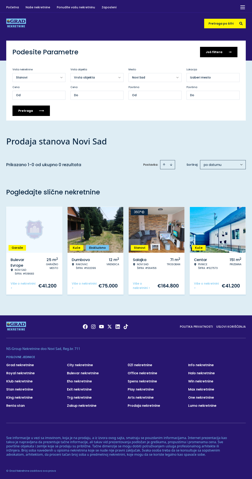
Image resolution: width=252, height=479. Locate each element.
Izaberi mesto (200, 77)
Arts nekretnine (141, 397)
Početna (12, 7)
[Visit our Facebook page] (85, 326)
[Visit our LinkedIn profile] (117, 326)
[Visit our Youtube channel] (101, 326)
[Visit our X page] (109, 326)
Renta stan (15, 405)
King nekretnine (19, 397)
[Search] (241, 23)
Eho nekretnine (79, 381)
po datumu (212, 164)
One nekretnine (201, 397)
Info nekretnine (201, 365)
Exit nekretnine (79, 389)
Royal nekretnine (20, 373)
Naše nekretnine (38, 7)
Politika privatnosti (196, 327)
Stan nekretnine (19, 389)
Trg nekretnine (79, 397)
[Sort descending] (171, 164)
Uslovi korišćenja (231, 327)
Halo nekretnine (201, 373)
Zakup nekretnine (81, 405)
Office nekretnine (142, 373)
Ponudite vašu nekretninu (76, 7)
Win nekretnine (200, 381)
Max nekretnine (201, 389)
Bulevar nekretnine (83, 373)
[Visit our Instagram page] (93, 326)
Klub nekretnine (19, 381)
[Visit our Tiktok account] (125, 326)
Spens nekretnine (142, 381)
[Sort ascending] (164, 164)
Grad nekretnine (20, 365)
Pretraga (31, 111)
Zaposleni (109, 7)
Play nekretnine (141, 389)
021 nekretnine (140, 365)
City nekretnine (80, 365)
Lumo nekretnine (202, 405)
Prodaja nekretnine (144, 405)
